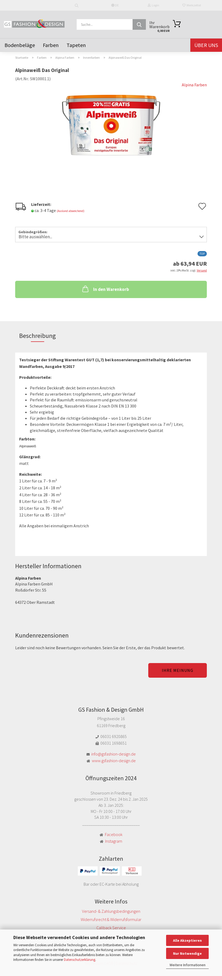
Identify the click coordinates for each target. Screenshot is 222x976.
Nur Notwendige (187, 953)
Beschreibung (37, 336)
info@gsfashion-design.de (113, 754)
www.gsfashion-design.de (114, 760)
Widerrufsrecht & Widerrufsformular (111, 919)
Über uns (206, 45)
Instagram (113, 841)
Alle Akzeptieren (187, 940)
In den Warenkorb (105, 289)
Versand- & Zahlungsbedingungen (111, 911)
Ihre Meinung (177, 670)
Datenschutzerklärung (79, 959)
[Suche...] (139, 24)
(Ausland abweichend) (70, 211)
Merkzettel (191, 5)
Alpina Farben (194, 84)
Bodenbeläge (20, 45)
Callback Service (111, 927)
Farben (51, 45)
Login (153, 5)
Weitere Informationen (187, 964)
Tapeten (76, 45)
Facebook (113, 834)
